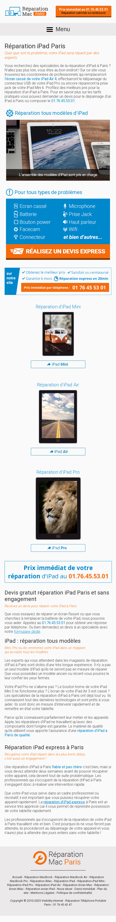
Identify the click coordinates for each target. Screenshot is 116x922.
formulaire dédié (27, 631)
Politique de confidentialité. (75, 893)
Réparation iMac (41, 881)
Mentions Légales (42, 893)
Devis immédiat (85, 889)
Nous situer (64, 889)
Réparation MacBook (38, 877)
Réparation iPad (64, 881)
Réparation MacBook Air (71, 877)
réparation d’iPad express (64, 802)
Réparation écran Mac (77, 885)
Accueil (17, 877)
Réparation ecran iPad (40, 889)
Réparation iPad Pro (20, 885)
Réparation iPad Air (48, 885)
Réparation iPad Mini (90, 881)
